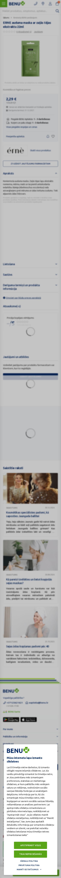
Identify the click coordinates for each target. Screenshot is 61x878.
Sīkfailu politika (29, 861)
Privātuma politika (29, 865)
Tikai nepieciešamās (30, 854)
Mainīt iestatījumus (28, 869)
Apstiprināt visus (30, 845)
